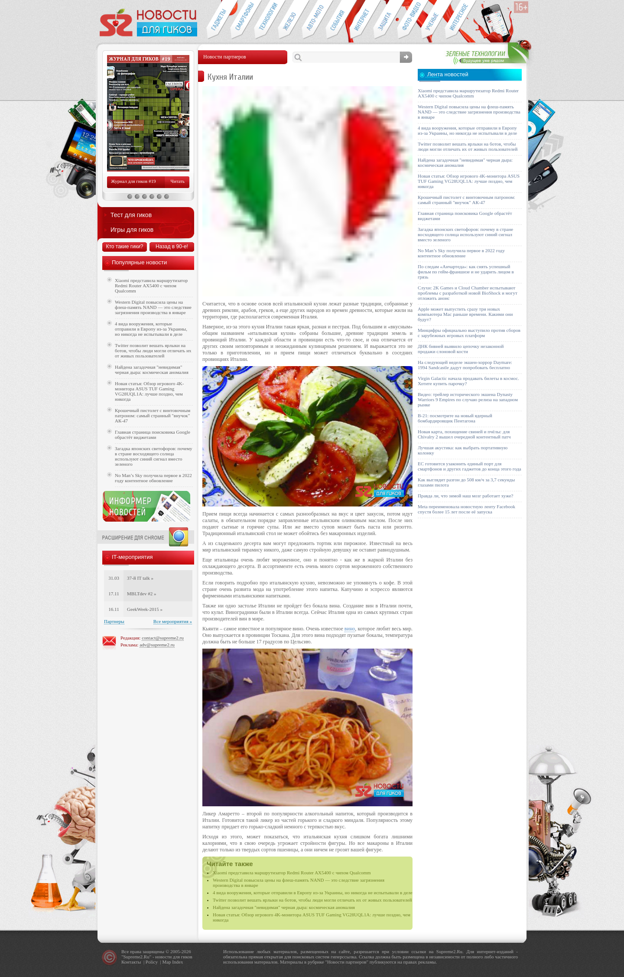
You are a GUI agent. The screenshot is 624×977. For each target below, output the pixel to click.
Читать (178, 181)
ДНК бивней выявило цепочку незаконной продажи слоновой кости (461, 349)
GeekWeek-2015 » (144, 609)
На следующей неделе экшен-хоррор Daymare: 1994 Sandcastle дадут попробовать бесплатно (465, 365)
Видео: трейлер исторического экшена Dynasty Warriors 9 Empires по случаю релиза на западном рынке (468, 399)
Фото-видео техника (409, 20)
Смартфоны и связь (242, 20)
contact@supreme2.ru (163, 637)
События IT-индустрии (337, 20)
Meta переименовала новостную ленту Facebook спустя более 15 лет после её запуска (466, 509)
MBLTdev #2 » (141, 593)
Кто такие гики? (124, 246)
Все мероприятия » (172, 621)
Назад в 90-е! (172, 246)
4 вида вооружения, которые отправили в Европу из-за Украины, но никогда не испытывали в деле (313, 892)
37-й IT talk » (140, 578)
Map (166, 961)
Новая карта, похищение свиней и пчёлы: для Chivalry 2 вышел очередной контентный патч (464, 434)
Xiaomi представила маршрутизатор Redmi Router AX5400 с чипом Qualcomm (292, 872)
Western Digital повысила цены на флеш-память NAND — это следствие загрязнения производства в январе (153, 307)
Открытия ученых (433, 20)
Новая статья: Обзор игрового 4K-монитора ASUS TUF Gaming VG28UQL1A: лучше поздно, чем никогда (149, 391)
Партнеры (114, 621)
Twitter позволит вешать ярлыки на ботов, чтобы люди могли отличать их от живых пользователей (312, 899)
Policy (152, 961)
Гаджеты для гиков (218, 20)
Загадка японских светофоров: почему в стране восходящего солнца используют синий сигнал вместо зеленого (153, 456)
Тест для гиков (131, 214)
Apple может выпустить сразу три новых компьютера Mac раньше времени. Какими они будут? (465, 314)
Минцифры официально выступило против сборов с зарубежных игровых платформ (469, 333)
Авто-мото (313, 20)
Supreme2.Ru (137, 956)
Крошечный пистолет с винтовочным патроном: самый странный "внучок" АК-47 (152, 415)
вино (349, 629)
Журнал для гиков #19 (133, 181)
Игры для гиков (131, 229)
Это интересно (461, 20)
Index (177, 961)
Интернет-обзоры (361, 20)
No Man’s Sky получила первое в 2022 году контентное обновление (153, 478)
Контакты (131, 961)
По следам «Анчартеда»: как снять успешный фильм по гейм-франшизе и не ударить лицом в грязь (466, 271)
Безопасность (385, 20)
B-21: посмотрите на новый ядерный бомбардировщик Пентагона (455, 418)
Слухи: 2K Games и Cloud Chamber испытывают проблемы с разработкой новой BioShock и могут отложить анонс (467, 293)
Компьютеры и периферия (290, 20)
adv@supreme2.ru (157, 644)
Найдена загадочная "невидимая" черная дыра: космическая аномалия (284, 907)
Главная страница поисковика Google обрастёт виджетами (152, 434)
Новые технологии (266, 20)
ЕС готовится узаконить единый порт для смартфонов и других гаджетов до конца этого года (469, 466)
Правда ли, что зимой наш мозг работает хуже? (465, 495)
